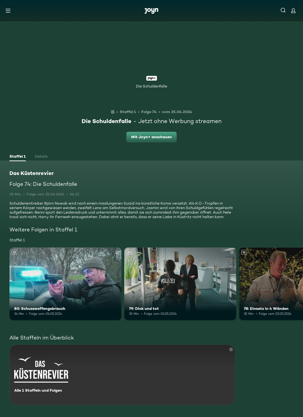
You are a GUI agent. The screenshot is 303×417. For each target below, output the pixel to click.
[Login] (293, 10)
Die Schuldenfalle (151, 86)
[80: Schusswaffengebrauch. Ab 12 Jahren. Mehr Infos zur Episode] (65, 283)
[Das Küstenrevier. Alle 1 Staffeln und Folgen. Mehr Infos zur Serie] (122, 375)
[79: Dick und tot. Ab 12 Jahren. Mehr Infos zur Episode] (180, 283)
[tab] (18, 157)
